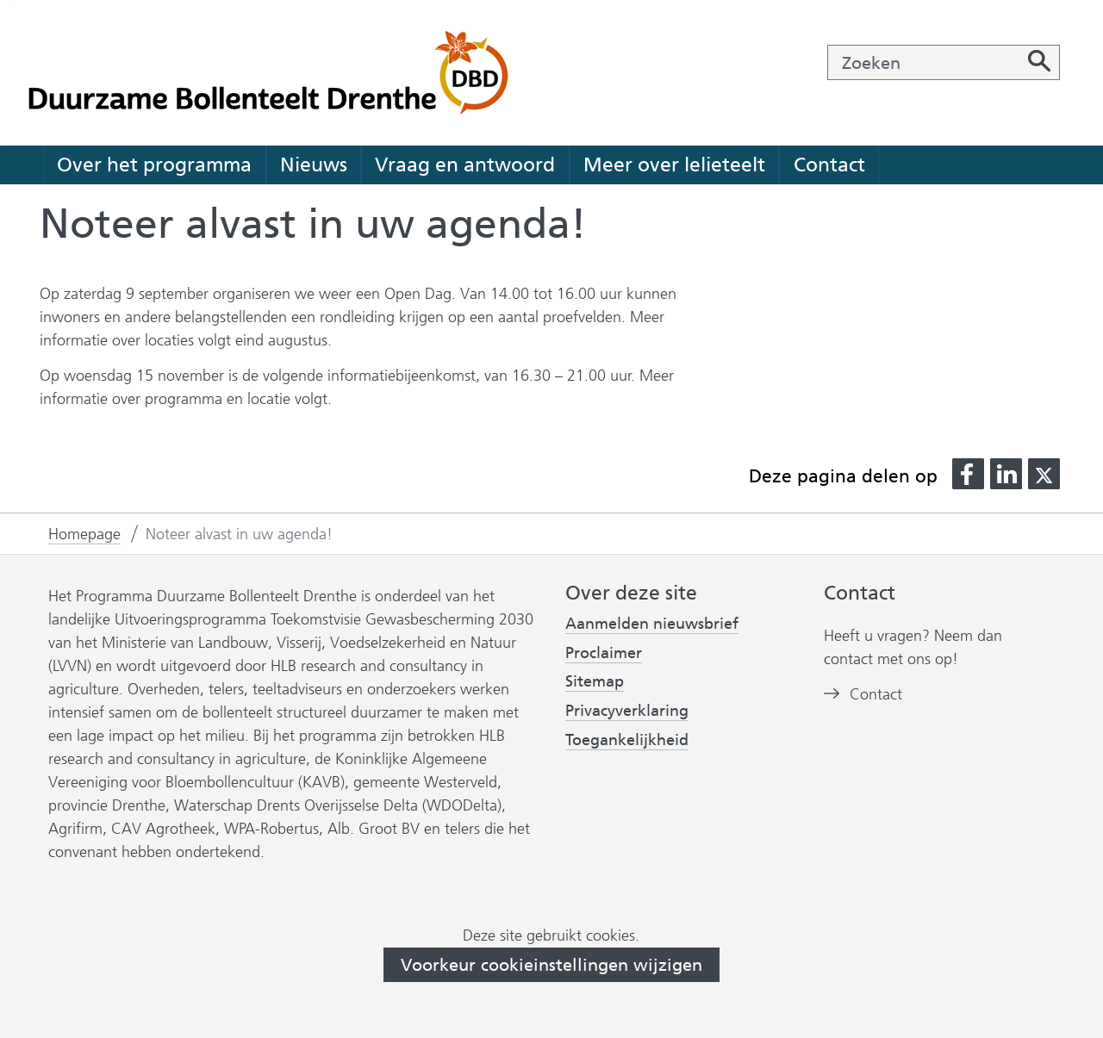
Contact (829, 164)
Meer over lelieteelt (674, 164)
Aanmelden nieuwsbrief (651, 624)
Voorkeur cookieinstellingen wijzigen (551, 964)
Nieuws (313, 164)
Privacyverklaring (627, 711)
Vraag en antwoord (465, 164)
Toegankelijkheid (627, 740)
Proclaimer (603, 652)
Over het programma (154, 164)
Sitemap (594, 681)
